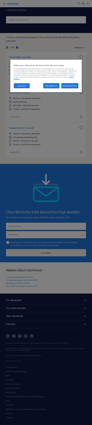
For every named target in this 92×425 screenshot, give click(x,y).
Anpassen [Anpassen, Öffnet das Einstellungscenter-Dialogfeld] (21, 86)
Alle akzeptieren (70, 86)
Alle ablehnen (51, 86)
